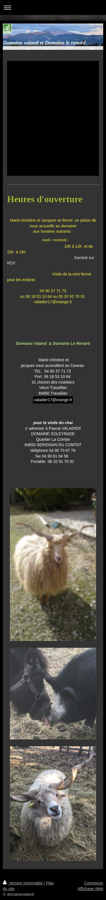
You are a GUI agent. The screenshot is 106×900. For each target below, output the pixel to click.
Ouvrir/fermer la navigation (53, 7)
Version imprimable (23, 883)
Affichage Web (90, 888)
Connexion (93, 883)
